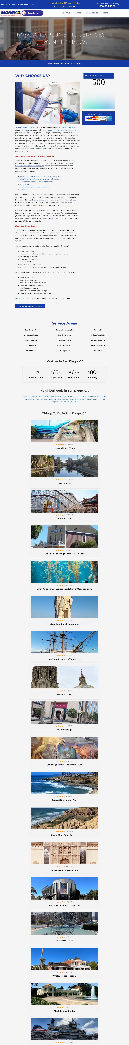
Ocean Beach (54, 399)
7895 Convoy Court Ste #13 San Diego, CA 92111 (17, 5)
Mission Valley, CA (98, 340)
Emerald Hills (64, 402)
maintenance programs (44, 200)
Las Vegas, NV (64, 351)
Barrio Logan (101, 396)
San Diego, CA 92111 (103, 1016)
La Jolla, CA (31, 345)
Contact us (39, 149)
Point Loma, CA (31, 340)
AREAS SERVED (93, 13)
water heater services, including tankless (36, 182)
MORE (106, 13)
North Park (101, 399)
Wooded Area (80, 399)
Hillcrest (72, 399)
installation (66, 127)
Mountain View (91, 399)
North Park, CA (64, 335)
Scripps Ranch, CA (98, 335)
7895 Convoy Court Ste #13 (106, 1013)
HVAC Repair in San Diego (119, 1042)
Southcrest (28, 399)
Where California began (25, 127)
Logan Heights (90, 396)
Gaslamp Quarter (29, 396)
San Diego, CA (31, 330)
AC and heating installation (31, 176)
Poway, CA (98, 330)
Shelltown (58, 396)
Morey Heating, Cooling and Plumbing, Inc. (58, 130)
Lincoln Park (80, 396)
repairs (60, 176)
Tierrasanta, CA (64, 340)
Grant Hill (45, 399)
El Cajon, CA (31, 351)
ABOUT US (66, 13)
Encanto (39, 396)
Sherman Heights (69, 396)
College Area (55, 402)
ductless (23, 190)
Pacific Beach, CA (64, 345)
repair (73, 127)
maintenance (26, 130)
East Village (74, 402)
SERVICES (78, 13)
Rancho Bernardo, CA (64, 330)
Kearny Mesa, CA (98, 345)
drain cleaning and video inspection (34, 187)
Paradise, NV (98, 351)
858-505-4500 (107, 6)
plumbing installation (28, 179)
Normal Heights (48, 396)
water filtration (26, 184)
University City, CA (31, 335)
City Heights (37, 399)
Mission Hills (63, 399)
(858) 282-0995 (29, 989)
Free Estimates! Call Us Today (107, 4)
